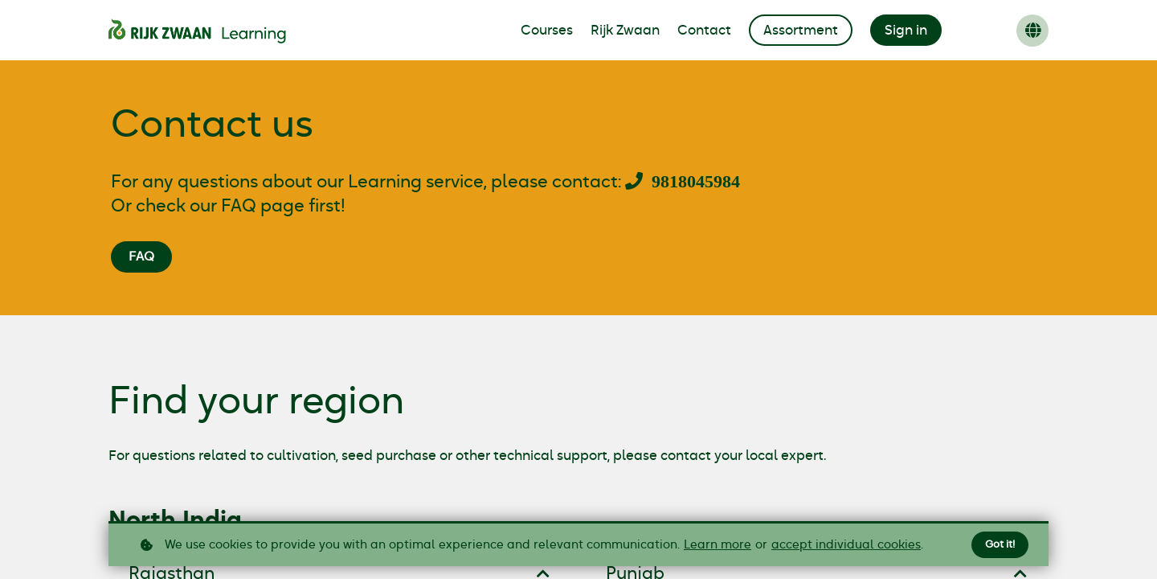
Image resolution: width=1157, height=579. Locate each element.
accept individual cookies (846, 545)
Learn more (717, 545)
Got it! (998, 544)
